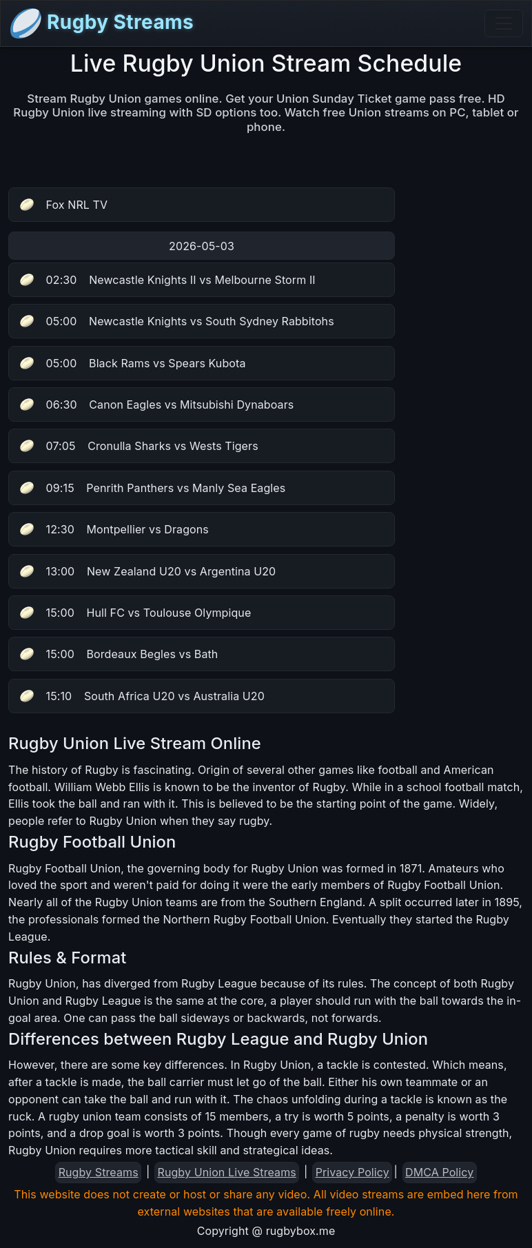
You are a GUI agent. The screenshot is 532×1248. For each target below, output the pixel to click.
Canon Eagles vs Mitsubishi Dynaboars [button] (157, 404)
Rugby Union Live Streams (226, 1172)
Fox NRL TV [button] (64, 205)
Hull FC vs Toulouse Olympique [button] (135, 612)
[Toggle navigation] (503, 23)
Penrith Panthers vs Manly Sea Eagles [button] (152, 488)
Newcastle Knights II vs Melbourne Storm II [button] (168, 280)
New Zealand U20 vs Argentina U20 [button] (148, 571)
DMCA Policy (439, 1172)
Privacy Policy (352, 1172)
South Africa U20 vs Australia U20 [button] (142, 696)
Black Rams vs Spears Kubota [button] (133, 363)
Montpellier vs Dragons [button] (114, 529)
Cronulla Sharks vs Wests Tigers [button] (139, 446)
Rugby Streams (101, 23)
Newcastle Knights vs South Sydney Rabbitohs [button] (177, 321)
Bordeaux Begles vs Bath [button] (119, 654)
